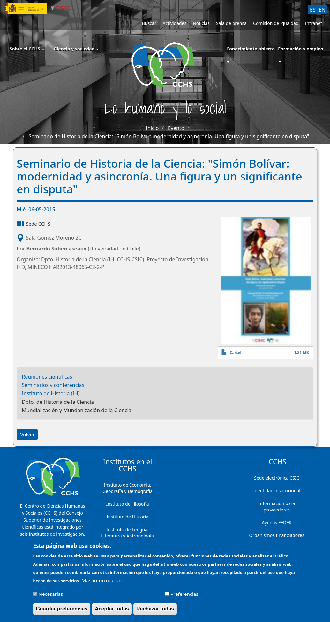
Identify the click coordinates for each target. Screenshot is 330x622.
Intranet (313, 23)
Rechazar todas (155, 612)
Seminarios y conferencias (53, 384)
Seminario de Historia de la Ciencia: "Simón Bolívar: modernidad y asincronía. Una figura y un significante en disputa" (169, 136)
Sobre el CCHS (27, 49)
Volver (27, 434)
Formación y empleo (300, 49)
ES (313, 9)
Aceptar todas (112, 612)
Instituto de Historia (127, 517)
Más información (101, 583)
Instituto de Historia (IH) (50, 393)
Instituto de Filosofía (127, 504)
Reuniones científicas (47, 376)
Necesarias (51, 597)
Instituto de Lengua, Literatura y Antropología (127, 532)
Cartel (235, 352)
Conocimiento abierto (250, 49)
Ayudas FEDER (276, 522)
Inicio (152, 128)
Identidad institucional (276, 491)
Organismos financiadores (276, 535)
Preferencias (184, 597)
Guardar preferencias (61, 612)
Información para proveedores (277, 506)
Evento (176, 128)
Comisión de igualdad (276, 23)
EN (322, 9)
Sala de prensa (231, 23)
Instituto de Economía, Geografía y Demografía (127, 488)
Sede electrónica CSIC (276, 478)
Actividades (174, 23)
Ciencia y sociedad (76, 49)
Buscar (149, 23)
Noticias (201, 23)
